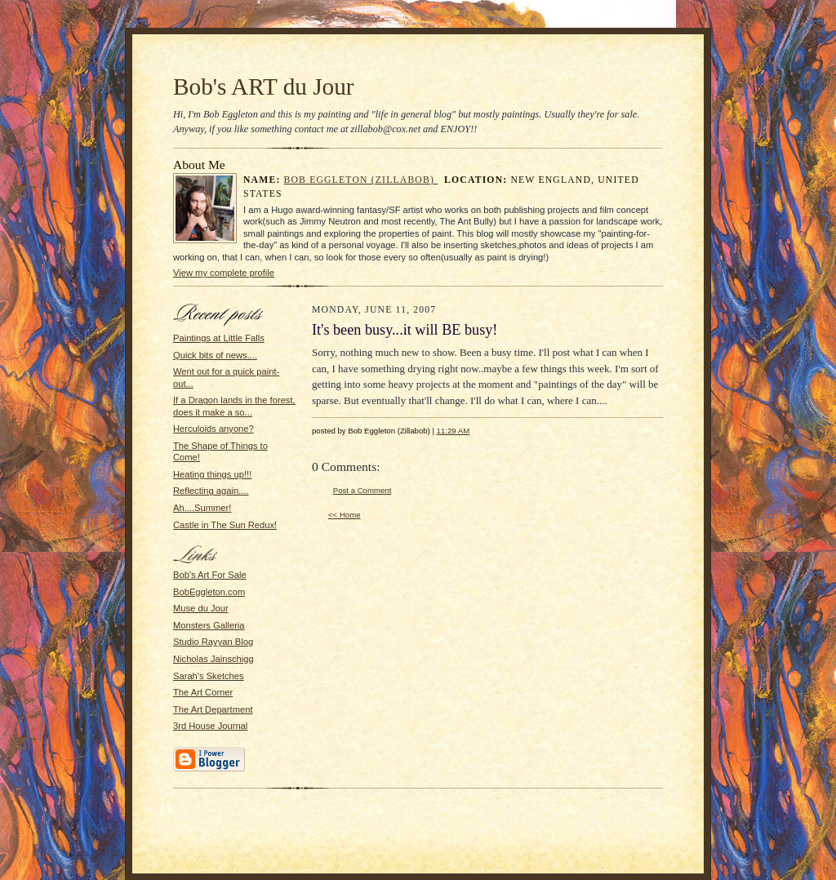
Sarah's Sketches (208, 676)
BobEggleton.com (209, 592)
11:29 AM (453, 430)
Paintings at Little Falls (219, 338)
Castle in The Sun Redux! (225, 525)
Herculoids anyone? (213, 428)
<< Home (344, 514)
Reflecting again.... (211, 491)
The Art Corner (203, 692)
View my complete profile (223, 273)
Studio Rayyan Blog (213, 642)
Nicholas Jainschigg (213, 659)
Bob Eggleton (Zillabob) (361, 180)
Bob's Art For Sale (210, 575)
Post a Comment (362, 490)
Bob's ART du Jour (263, 86)
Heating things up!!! (212, 474)
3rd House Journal (210, 726)
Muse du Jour (201, 608)
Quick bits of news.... (215, 355)
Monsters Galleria (209, 625)
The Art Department (213, 709)
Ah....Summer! (202, 508)
